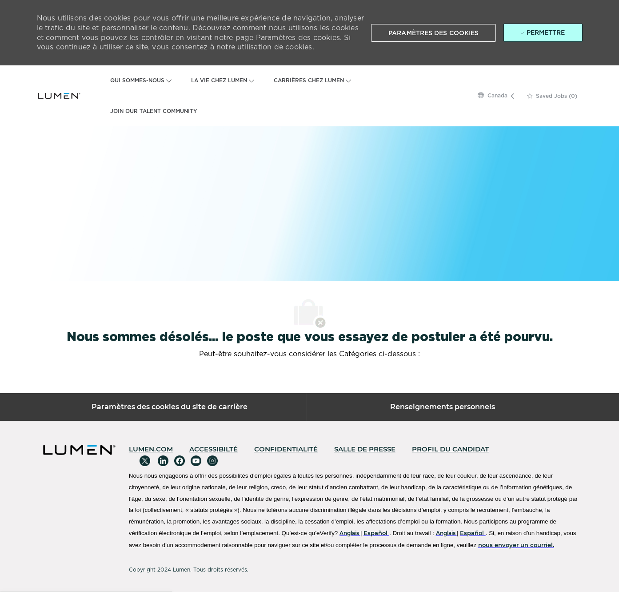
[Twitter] (145, 460)
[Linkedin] (163, 460)
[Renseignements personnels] (442, 407)
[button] (433, 33)
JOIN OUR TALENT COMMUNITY (153, 111)
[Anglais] (349, 533)
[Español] (376, 532)
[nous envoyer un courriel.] (516, 544)
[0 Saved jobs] (552, 96)
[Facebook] (179, 460)
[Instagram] (212, 460)
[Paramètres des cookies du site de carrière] (169, 407)
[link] (151, 449)
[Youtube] (196, 460)
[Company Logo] (59, 95)
